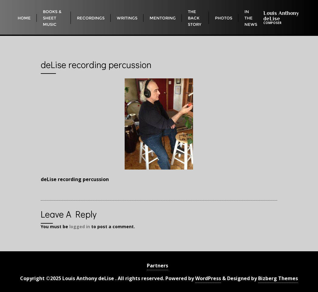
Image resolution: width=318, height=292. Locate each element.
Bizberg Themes (278, 278)
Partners (157, 265)
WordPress (208, 278)
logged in (79, 226)
